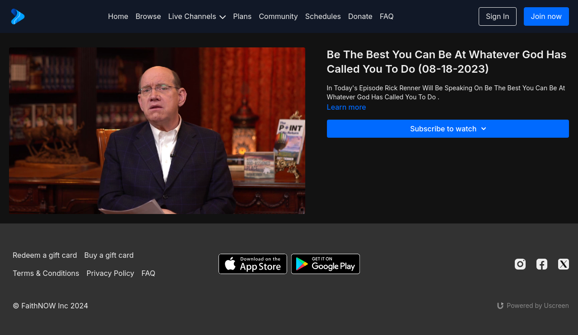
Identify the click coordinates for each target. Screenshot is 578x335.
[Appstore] (252, 264)
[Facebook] (541, 264)
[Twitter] (563, 264)
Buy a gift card (109, 255)
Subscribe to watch (449, 128)
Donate (360, 16)
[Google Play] (325, 264)
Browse (148, 16)
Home (118, 16)
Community (278, 16)
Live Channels (197, 16)
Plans (242, 16)
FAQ (387, 16)
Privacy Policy (110, 273)
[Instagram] (520, 264)
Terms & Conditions (46, 273)
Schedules (323, 16)
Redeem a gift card (45, 255)
